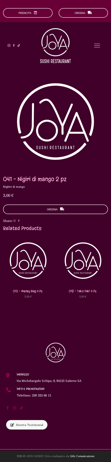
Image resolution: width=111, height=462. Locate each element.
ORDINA (83, 13)
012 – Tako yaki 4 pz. (83, 291)
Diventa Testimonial (26, 425)
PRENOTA (28, 13)
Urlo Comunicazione (82, 456)
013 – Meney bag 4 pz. (28, 291)
